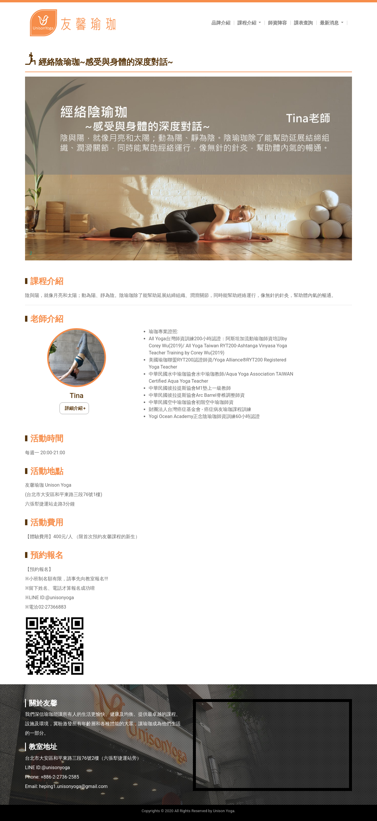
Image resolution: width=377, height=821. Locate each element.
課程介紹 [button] (247, 23)
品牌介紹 (220, 23)
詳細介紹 (73, 408)
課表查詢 (303, 23)
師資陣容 (277, 23)
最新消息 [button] (330, 23)
